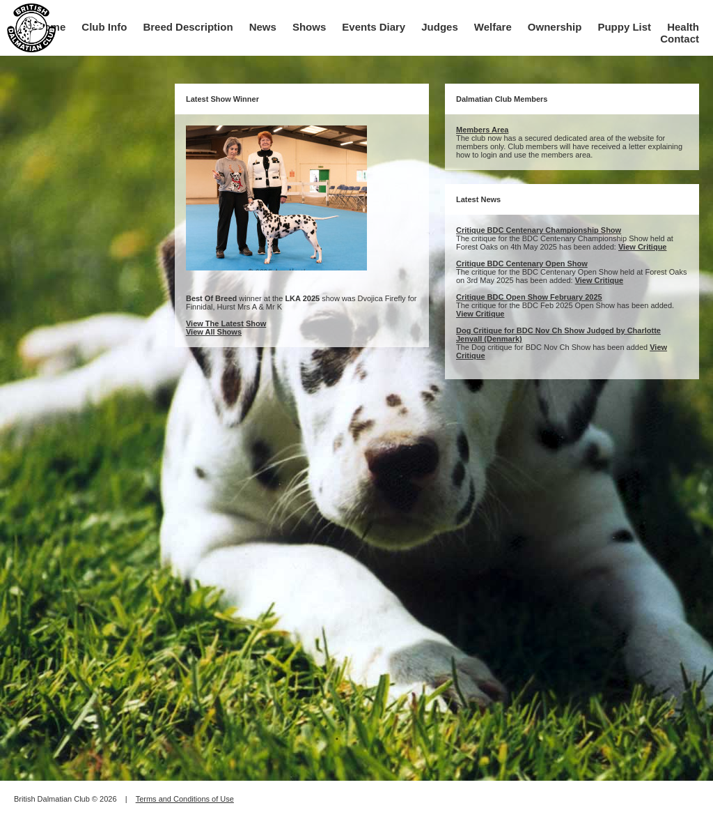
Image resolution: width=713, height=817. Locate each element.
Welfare (493, 27)
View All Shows (214, 332)
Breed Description (188, 27)
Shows (309, 27)
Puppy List (624, 27)
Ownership (555, 27)
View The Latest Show (226, 323)
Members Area (482, 129)
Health (683, 27)
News (262, 27)
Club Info (104, 27)
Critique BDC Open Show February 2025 (529, 297)
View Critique (642, 247)
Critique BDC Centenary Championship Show (538, 230)
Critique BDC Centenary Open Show (522, 263)
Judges (439, 27)
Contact (679, 39)
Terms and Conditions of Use (185, 799)
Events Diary (373, 27)
